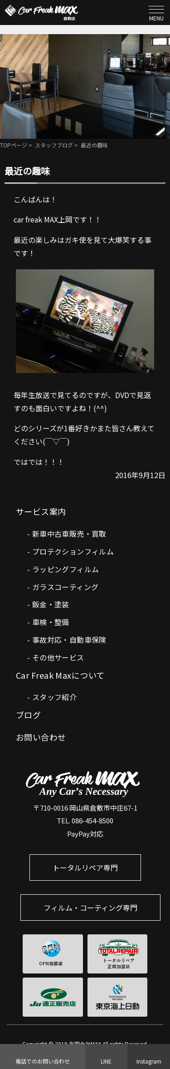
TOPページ (13, 145)
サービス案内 (41, 511)
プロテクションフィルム (73, 551)
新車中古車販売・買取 (69, 533)
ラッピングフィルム (65, 569)
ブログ (28, 715)
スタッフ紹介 (54, 696)
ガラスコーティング (65, 586)
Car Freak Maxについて (60, 675)
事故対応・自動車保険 (69, 639)
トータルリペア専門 (85, 867)
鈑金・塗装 (50, 604)
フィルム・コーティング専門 (90, 907)
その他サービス (58, 657)
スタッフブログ (54, 145)
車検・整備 (50, 621)
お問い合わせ (41, 737)
